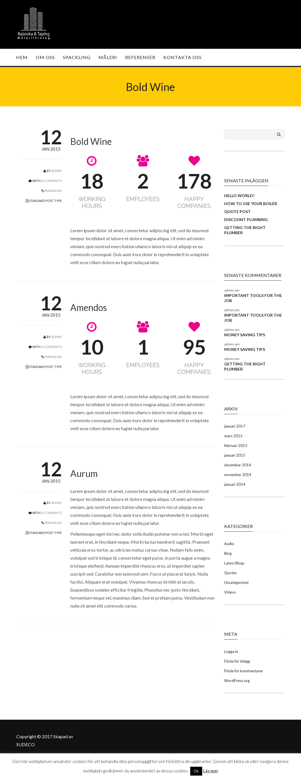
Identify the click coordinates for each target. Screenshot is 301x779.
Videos (230, 592)
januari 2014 (234, 484)
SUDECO (25, 744)
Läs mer (210, 770)
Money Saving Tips (244, 334)
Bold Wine (91, 141)
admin (56, 171)
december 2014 (237, 465)
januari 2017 (234, 426)
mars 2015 (233, 436)
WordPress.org (237, 680)
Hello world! (239, 195)
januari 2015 (234, 455)
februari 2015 (235, 445)
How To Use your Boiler (250, 203)
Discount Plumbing (246, 219)
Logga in (231, 651)
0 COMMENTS (51, 181)
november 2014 (237, 474)
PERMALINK (53, 191)
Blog (228, 553)
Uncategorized (236, 582)
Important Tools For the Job (253, 298)
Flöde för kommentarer (243, 671)
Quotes (230, 572)
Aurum (84, 473)
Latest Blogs (234, 563)
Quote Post (237, 211)
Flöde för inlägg (237, 661)
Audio (229, 543)
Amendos (88, 307)
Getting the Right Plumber (245, 230)
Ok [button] (196, 771)
